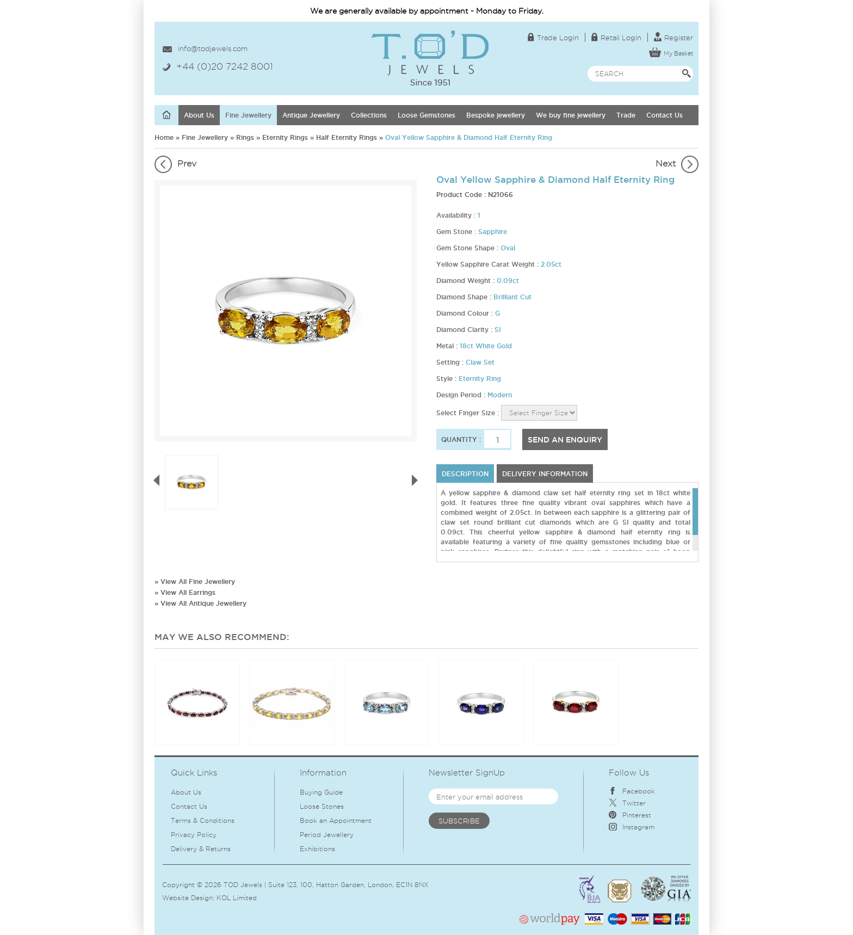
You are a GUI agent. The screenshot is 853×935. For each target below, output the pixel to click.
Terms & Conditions (202, 820)
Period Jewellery (327, 834)
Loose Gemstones (426, 115)
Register (673, 37)
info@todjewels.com (213, 48)
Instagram (631, 827)
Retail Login (616, 37)
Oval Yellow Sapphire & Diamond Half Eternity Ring (468, 137)
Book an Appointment (336, 820)
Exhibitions (317, 848)
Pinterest (630, 815)
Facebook (632, 791)
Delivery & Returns (201, 848)
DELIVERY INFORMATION (545, 473)
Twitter (627, 803)
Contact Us (664, 115)
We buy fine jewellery (570, 115)
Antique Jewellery (311, 115)
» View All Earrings (184, 592)
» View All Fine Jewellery (194, 581)
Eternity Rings (285, 137)
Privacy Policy (194, 834)
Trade (625, 115)
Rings (245, 137)
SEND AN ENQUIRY (565, 439)
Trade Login (553, 37)
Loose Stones (322, 806)
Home (164, 137)
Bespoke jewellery (495, 115)
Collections (369, 115)
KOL (224, 897)
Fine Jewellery (248, 115)
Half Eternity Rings (346, 137)
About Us (199, 115)
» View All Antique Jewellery (200, 603)
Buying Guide (321, 792)
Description (465, 473)
